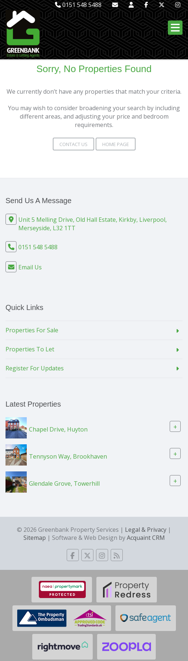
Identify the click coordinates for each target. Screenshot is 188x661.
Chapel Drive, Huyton (58, 429)
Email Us (30, 267)
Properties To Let (29, 349)
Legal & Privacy (145, 530)
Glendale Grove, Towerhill (64, 483)
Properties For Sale (31, 330)
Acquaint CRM (146, 538)
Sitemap (34, 538)
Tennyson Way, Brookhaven (68, 456)
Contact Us (73, 144)
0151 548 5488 (78, 5)
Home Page (115, 144)
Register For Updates (34, 368)
